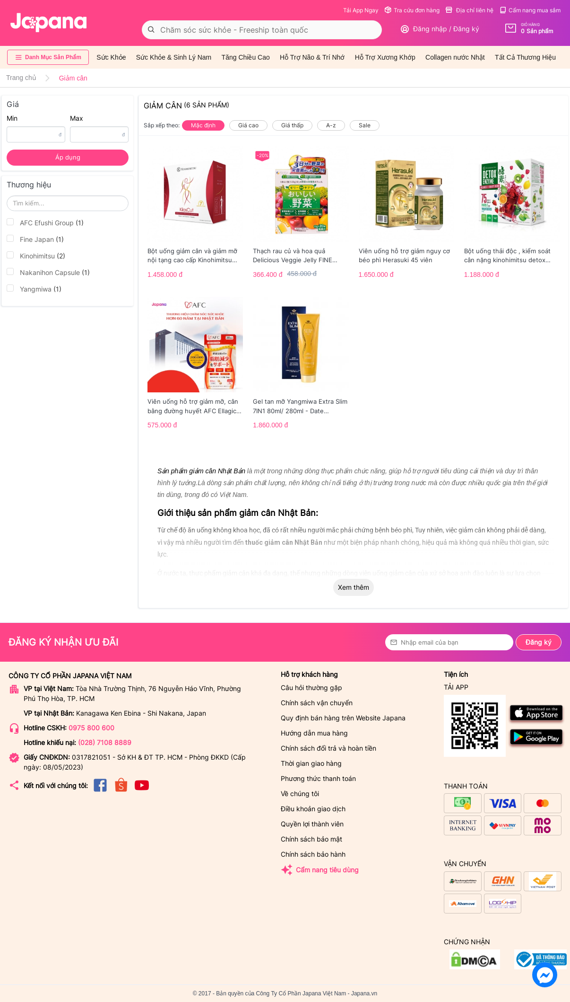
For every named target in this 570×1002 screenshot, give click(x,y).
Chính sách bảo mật (311, 839)
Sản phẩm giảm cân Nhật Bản (201, 471)
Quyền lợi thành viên (312, 824)
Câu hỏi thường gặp (311, 687)
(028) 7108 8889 (104, 742)
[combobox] (262, 29)
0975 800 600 (91, 728)
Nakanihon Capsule (48, 272)
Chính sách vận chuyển (317, 703)
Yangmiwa (34, 288)
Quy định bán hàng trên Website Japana (343, 718)
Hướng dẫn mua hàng (314, 733)
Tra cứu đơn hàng (412, 10)
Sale (365, 125)
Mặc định (203, 125)
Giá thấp (292, 125)
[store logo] (48, 22)
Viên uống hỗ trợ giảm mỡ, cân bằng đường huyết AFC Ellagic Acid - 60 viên (192, 407)
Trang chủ (21, 77)
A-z (331, 125)
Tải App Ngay (361, 10)
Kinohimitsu (36, 255)
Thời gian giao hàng (311, 763)
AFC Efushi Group (45, 222)
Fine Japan (35, 239)
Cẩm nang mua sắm (530, 10)
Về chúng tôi (300, 793)
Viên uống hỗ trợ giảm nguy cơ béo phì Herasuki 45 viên (404, 255)
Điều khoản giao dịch (313, 809)
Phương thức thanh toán (318, 778)
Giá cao (248, 125)
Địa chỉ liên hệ (469, 10)
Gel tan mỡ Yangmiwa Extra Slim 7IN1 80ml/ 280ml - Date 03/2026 (300, 407)
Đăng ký (539, 642)
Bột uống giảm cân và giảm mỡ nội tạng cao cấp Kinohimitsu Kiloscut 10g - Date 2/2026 (192, 256)
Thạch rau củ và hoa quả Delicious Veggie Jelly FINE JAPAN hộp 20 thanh (292, 256)
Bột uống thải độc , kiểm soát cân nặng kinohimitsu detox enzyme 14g (507, 256)
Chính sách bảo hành (313, 854)
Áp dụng (67, 157)
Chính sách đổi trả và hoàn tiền (328, 748)
